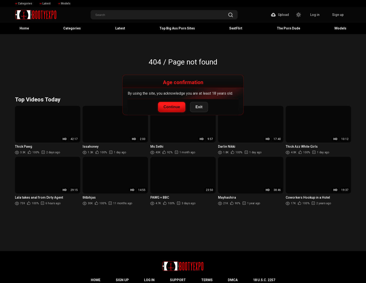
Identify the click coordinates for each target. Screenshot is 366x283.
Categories (23, 3)
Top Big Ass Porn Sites (177, 28)
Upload (280, 14)
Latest (45, 3)
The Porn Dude (288, 28)
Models (64, 3)
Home (24, 28)
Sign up (338, 15)
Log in (315, 15)
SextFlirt (235, 28)
